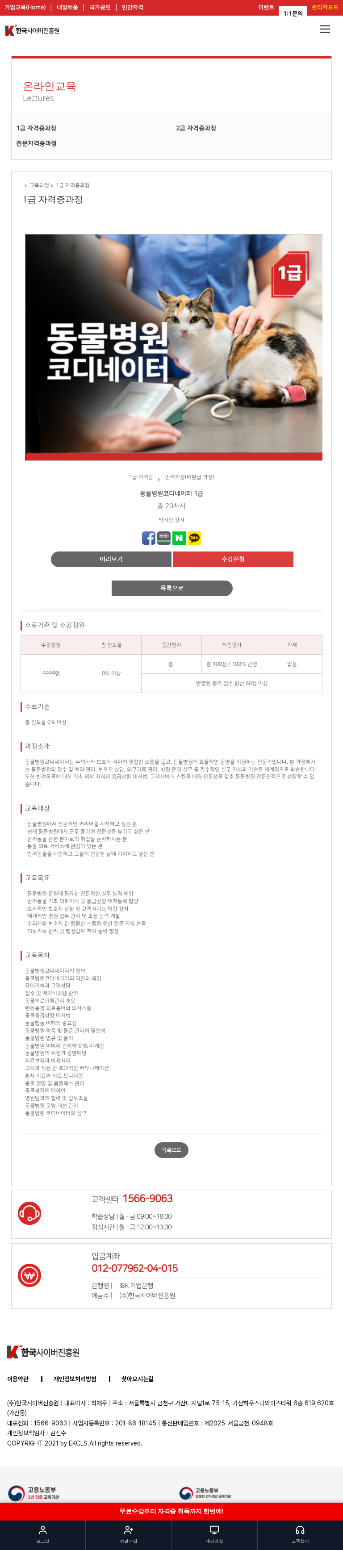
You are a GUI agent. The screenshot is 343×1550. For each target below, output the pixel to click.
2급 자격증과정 (196, 128)
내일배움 (67, 7)
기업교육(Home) (25, 7)
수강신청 (233, 559)
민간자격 (132, 7)
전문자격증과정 (36, 143)
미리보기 (111, 559)
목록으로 (172, 588)
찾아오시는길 (137, 1379)
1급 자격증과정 (36, 128)
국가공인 (100, 7)
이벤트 (266, 7)
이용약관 (18, 1379)
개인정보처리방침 (75, 1379)
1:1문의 (293, 14)
